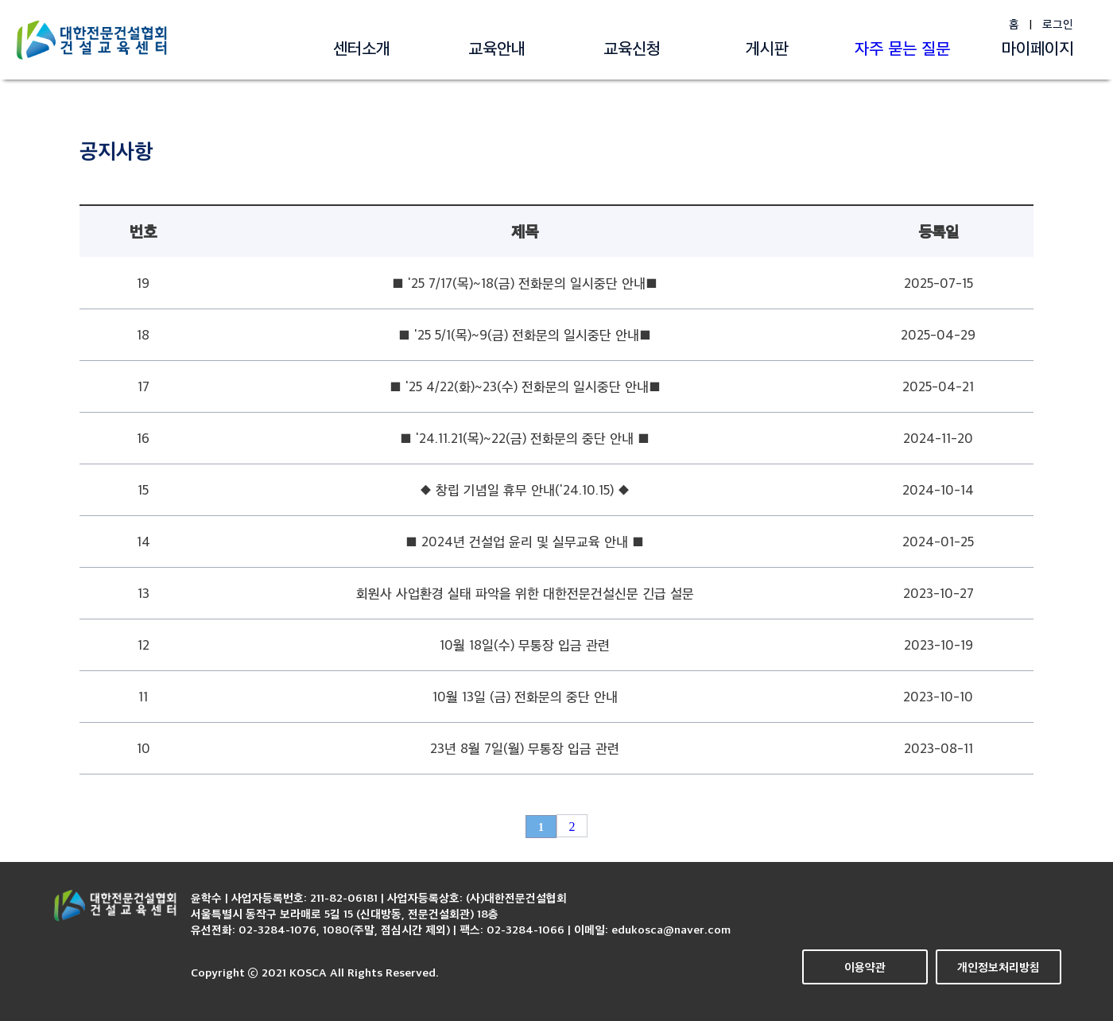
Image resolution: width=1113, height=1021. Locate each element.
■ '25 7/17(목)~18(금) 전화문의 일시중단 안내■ (524, 282)
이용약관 (865, 966)
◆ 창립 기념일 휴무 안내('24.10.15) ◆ (525, 489)
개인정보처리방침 (998, 966)
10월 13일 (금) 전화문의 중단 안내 (525, 696)
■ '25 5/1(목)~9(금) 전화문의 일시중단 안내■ (524, 334)
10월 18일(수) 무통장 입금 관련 (525, 644)
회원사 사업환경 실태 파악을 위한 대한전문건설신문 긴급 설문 (525, 592)
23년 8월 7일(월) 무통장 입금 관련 (524, 748)
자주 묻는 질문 (902, 47)
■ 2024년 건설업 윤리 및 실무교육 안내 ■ (524, 541)
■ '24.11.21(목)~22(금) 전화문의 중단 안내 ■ (525, 437)
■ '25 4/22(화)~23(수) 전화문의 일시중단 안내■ (525, 386)
